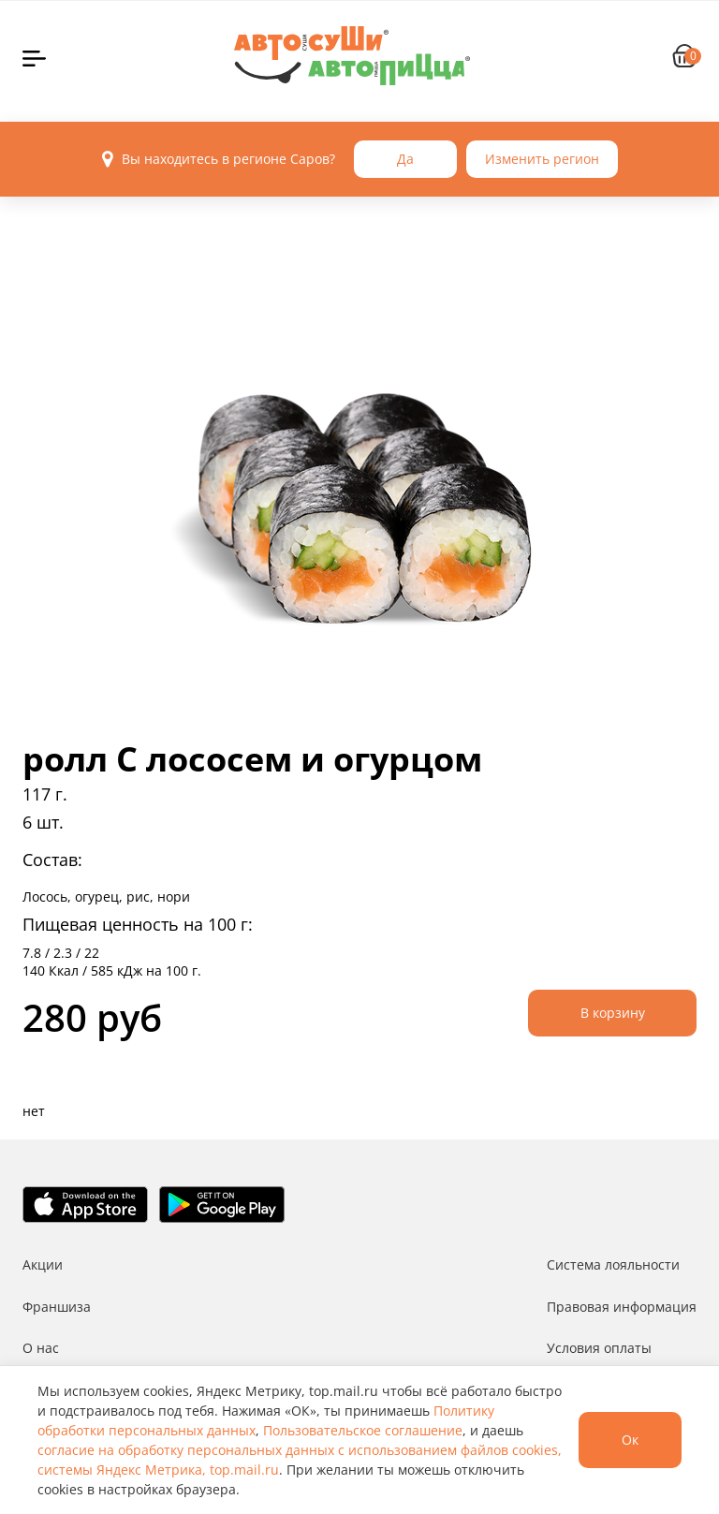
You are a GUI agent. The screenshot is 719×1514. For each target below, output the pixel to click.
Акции (42, 1264)
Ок (630, 1439)
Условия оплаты (599, 1348)
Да (405, 159)
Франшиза (56, 1307)
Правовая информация (622, 1307)
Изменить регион (542, 159)
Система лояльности (613, 1264)
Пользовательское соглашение (362, 1430)
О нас (40, 1348)
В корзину (612, 1013)
